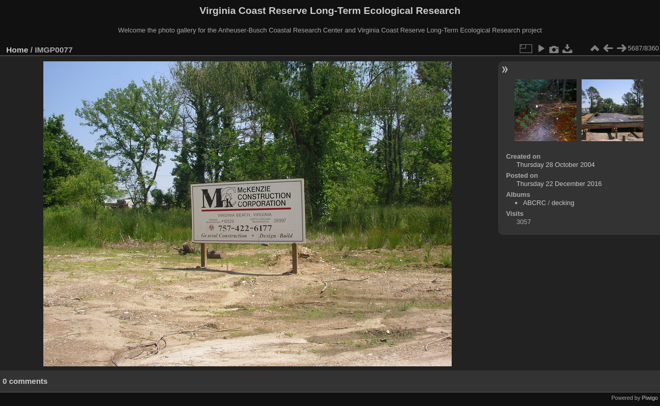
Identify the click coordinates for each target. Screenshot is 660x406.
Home (17, 49)
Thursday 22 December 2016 (559, 184)
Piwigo (650, 398)
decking (563, 203)
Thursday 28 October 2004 (555, 164)
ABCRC (534, 203)
